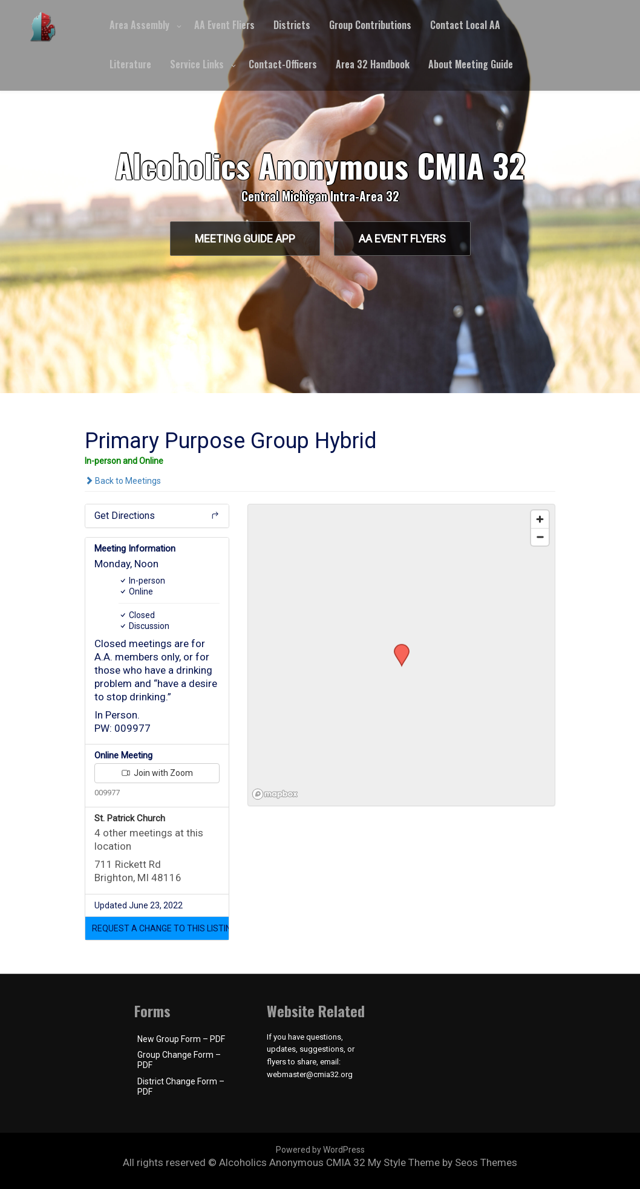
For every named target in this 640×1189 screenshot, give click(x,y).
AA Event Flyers (402, 238)
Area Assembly (139, 25)
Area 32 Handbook (373, 64)
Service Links (197, 64)
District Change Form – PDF (180, 1086)
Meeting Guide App (245, 238)
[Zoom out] (540, 537)
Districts (291, 25)
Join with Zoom (157, 773)
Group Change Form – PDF (179, 1060)
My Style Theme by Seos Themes (442, 1162)
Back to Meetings (123, 481)
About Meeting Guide (470, 64)
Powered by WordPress (320, 1150)
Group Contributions (370, 25)
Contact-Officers (283, 64)
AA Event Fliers (224, 25)
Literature (130, 64)
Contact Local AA (465, 25)
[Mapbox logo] (278, 795)
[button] (157, 928)
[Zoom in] (540, 519)
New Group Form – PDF (181, 1039)
